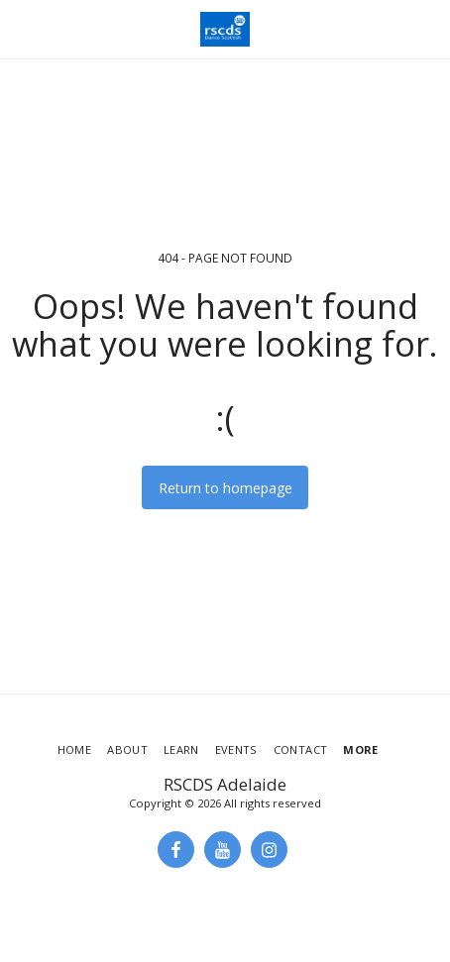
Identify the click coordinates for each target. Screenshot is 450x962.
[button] (22, 28)
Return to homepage (225, 488)
